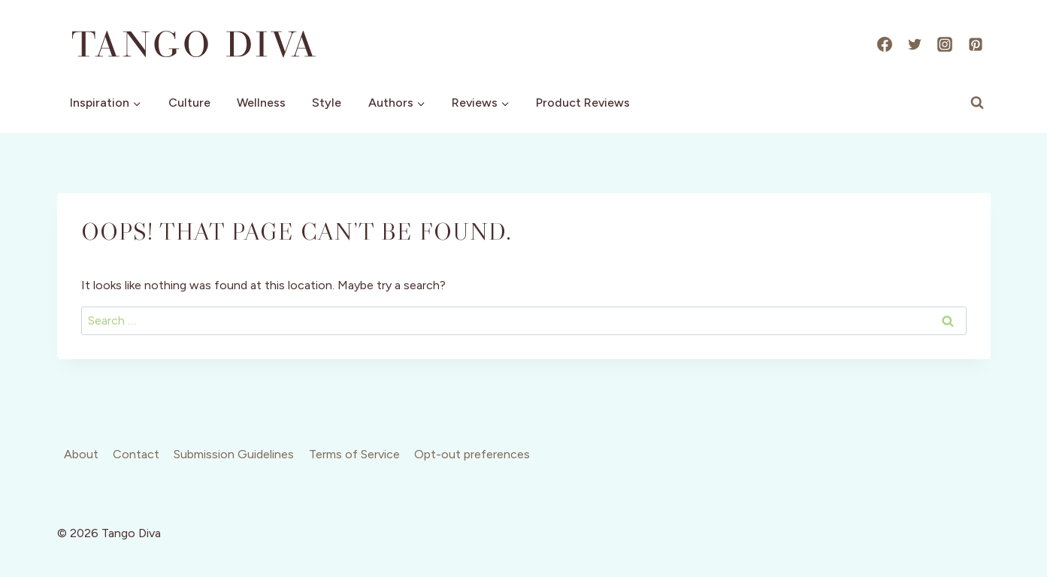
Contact (136, 454)
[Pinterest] (976, 44)
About (81, 454)
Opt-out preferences (472, 454)
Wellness (261, 102)
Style (326, 102)
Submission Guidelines (234, 454)
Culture (189, 102)
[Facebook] (885, 44)
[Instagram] (945, 44)
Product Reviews (583, 102)
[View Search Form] (977, 102)
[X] (915, 44)
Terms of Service (354, 454)
